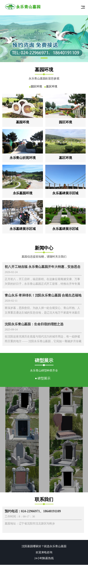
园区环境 (36, 86)
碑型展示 (44, 378)
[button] (44, 58)
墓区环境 (52, 86)
